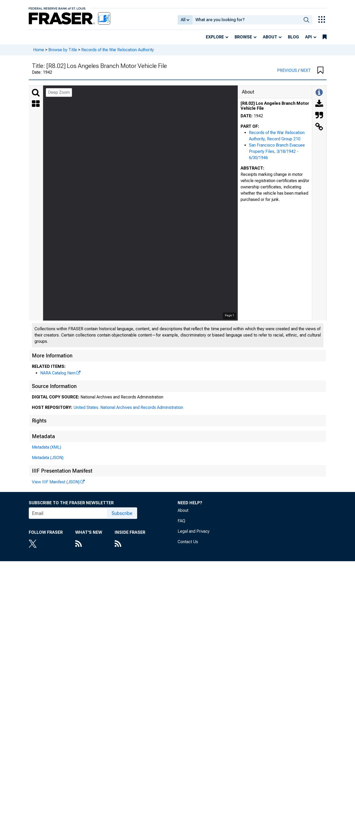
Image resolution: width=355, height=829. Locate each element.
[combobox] (246, 20)
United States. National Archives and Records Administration (128, 407)
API (308, 36)
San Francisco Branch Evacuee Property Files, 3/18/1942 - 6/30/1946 (277, 151)
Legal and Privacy (193, 531)
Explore (215, 36)
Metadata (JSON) (47, 457)
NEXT (305, 70)
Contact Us (188, 541)
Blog (293, 36)
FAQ (181, 520)
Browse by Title (62, 49)
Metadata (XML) (46, 447)
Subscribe (122, 513)
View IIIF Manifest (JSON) (56, 481)
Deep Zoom (59, 92)
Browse (243, 36)
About (270, 36)
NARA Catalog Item (57, 372)
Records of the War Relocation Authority (117, 49)
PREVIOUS (287, 70)
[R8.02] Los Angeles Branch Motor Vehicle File (275, 106)
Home (38, 49)
